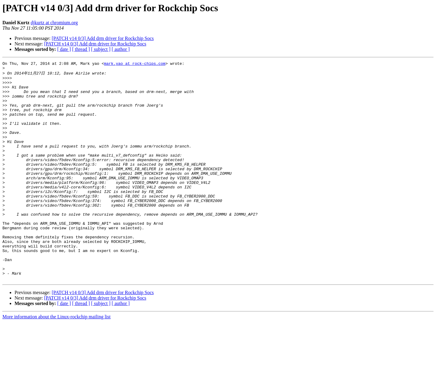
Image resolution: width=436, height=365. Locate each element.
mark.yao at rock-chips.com (134, 64)
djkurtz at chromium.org (54, 22)
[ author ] (121, 49)
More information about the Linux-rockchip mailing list (56, 359)
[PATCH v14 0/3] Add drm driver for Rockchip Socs (103, 38)
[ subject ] (101, 49)
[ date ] (64, 49)
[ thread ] (81, 49)
